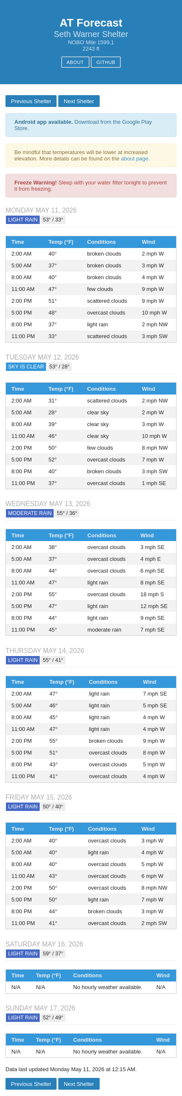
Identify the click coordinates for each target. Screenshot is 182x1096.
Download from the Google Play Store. (83, 125)
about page (134, 158)
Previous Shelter (31, 101)
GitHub (105, 62)
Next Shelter (79, 101)
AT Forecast (91, 22)
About (75, 62)
